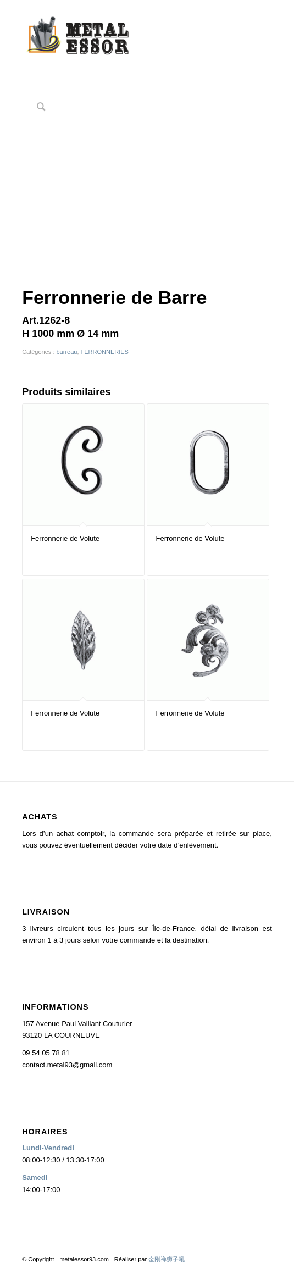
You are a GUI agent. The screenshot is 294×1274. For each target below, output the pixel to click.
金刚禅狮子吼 (166, 1259)
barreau (67, 351)
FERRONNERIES (105, 351)
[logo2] (122, 38)
